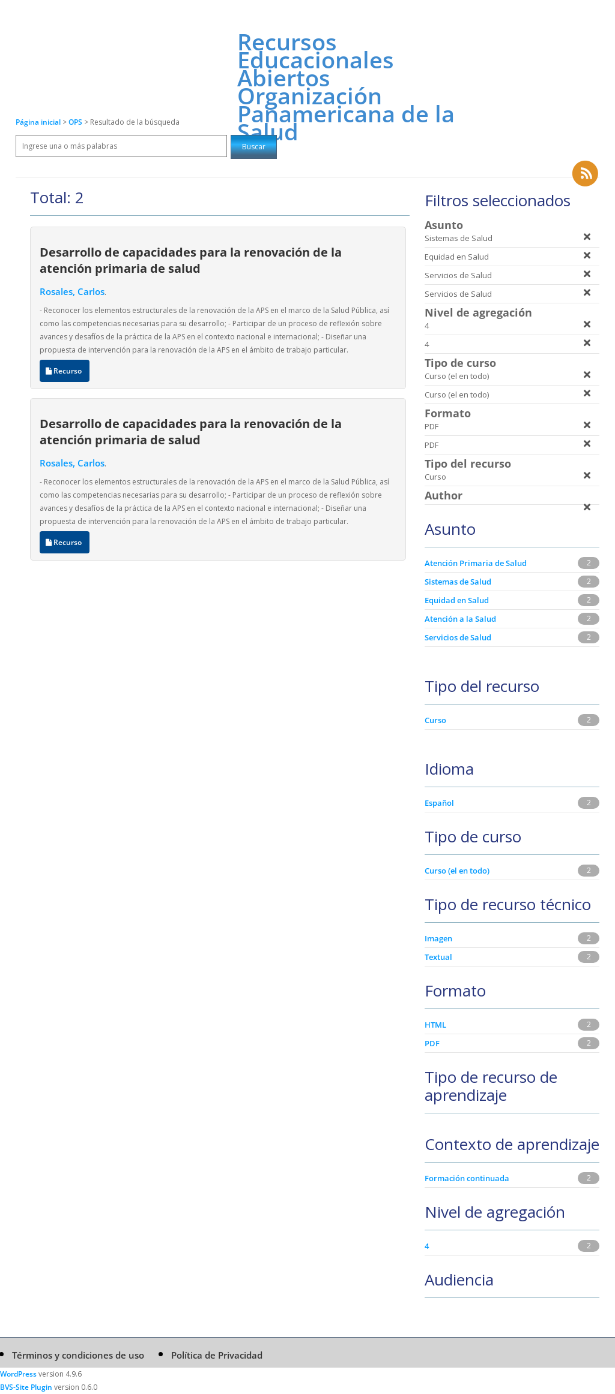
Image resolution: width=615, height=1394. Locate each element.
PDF (432, 1043)
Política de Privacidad (216, 1355)
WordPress (18, 1374)
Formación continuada (467, 1178)
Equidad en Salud (457, 600)
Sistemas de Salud (458, 581)
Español (439, 802)
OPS (76, 122)
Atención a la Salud (460, 618)
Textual (438, 957)
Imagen (438, 938)
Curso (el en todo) (457, 870)
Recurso (64, 371)
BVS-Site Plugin (26, 1387)
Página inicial (38, 122)
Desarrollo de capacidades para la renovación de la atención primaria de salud (191, 259)
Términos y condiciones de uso (78, 1355)
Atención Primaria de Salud (476, 563)
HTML (435, 1024)
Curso (435, 720)
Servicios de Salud (458, 637)
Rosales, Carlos (72, 291)
